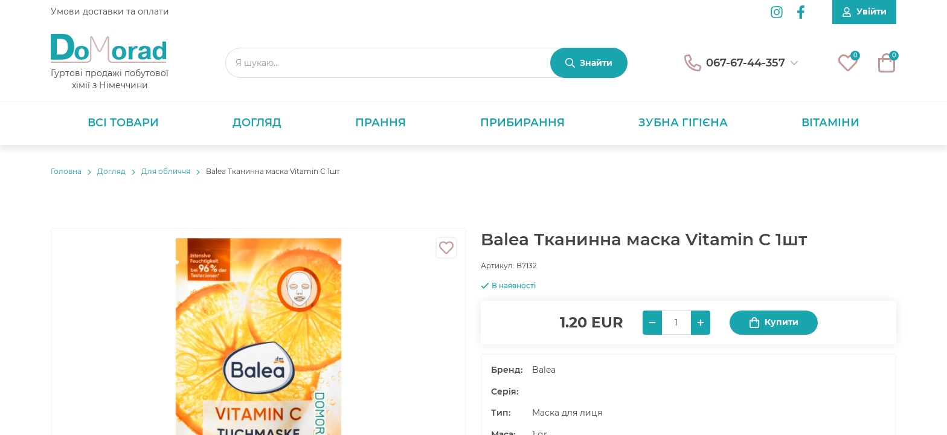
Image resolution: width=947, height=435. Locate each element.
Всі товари (123, 122)
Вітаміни (830, 122)
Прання (380, 122)
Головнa (66, 171)
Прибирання (522, 122)
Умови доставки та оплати (110, 11)
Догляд (257, 122)
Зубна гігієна (683, 122)
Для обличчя (165, 171)
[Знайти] (589, 62)
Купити (773, 322)
